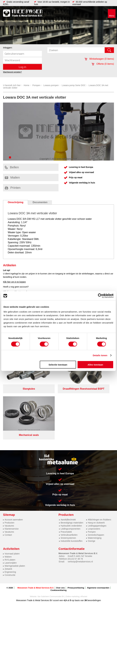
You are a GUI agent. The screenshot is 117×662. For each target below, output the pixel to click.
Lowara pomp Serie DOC (73, 85)
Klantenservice (12, 474)
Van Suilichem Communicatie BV (50, 542)
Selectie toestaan (58, 364)
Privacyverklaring (76, 533)
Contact (8, 480)
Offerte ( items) (103, 64)
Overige (91, 486)
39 (85, 545)
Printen (13, 187)
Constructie (10, 520)
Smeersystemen (68, 483)
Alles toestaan (95, 364)
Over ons (60, 533)
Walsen (8, 502)
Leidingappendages (97, 471)
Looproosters (94, 474)
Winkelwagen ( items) (99, 59)
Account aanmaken (14, 465)
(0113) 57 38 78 (75, 504)
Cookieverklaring (58, 535)
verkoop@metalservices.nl (80, 507)
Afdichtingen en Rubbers (99, 465)
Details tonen (100, 355)
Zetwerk (8, 514)
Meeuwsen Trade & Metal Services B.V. (36, 533)
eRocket (83, 542)
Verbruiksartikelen (69, 480)
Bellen (12, 167)
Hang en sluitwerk (96, 468)
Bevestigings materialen (72, 468)
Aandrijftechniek (68, 465)
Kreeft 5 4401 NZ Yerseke (80, 501)
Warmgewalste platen (15, 511)
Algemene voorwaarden (98, 533)
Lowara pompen (51, 85)
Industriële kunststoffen (72, 486)
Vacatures (9, 471)
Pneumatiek (66, 477)
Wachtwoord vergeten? (12, 72)
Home (26, 85)
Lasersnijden (11, 508)
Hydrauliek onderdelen (71, 471)
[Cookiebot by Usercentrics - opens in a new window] (100, 295)
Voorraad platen (12, 499)
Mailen (12, 177)
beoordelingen (94, 545)
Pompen (36, 85)
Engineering (10, 517)
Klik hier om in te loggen (14, 282)
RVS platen (10, 505)
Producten (9, 468)
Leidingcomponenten (70, 474)
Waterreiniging (94, 483)
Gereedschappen (96, 480)
